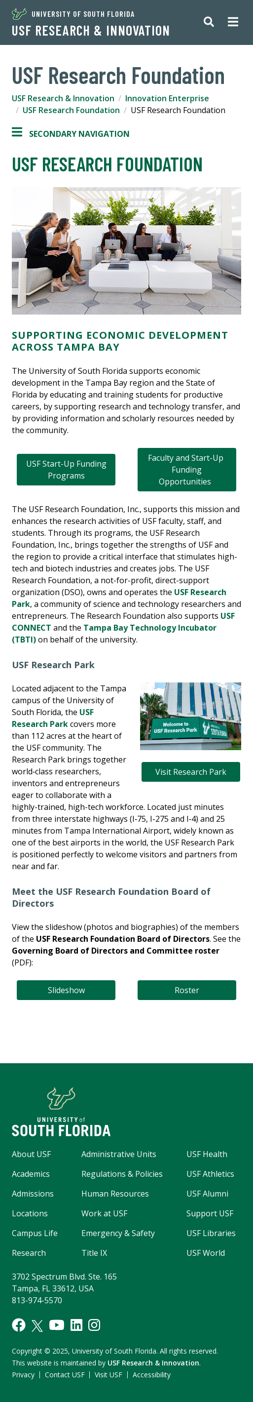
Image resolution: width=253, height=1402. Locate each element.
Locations (30, 1213)
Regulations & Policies (122, 1173)
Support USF (209, 1213)
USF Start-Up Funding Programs (66, 469)
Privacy (23, 1374)
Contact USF (65, 1374)
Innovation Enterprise (167, 98)
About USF (31, 1154)
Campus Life (35, 1233)
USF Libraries (211, 1233)
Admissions (33, 1193)
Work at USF (104, 1213)
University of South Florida (73, 14)
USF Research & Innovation (91, 30)
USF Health (206, 1154)
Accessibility (152, 1374)
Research (29, 1252)
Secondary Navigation (71, 134)
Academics (31, 1173)
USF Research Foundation (71, 110)
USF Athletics (210, 1173)
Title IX (94, 1252)
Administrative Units (118, 1154)
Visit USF (108, 1374)
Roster (187, 990)
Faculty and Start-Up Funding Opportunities (186, 469)
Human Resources (115, 1193)
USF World (205, 1252)
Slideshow (66, 990)
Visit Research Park (190, 771)
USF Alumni (207, 1193)
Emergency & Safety (118, 1233)
